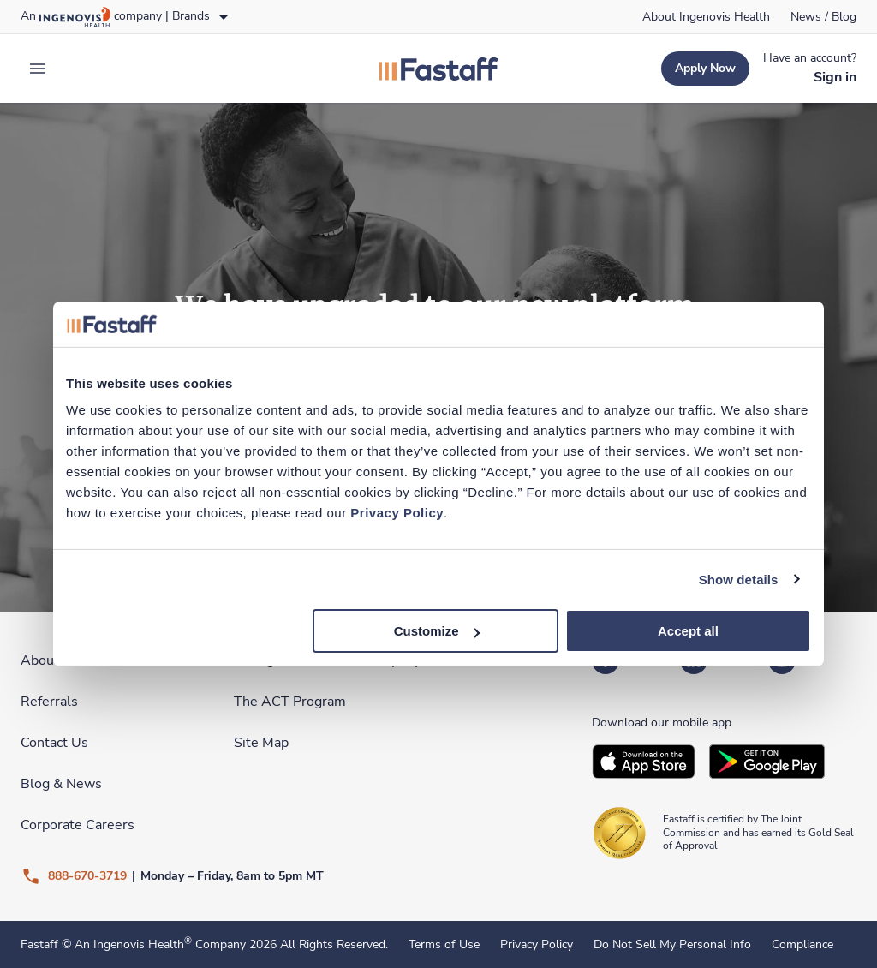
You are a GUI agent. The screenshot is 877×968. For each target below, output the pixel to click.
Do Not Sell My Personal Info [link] (672, 945)
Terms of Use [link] (444, 945)
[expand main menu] (38, 68)
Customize (437, 631)
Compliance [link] (802, 945)
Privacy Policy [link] (536, 945)
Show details (739, 578)
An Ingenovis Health (131, 944)
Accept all (688, 631)
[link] (706, 17)
